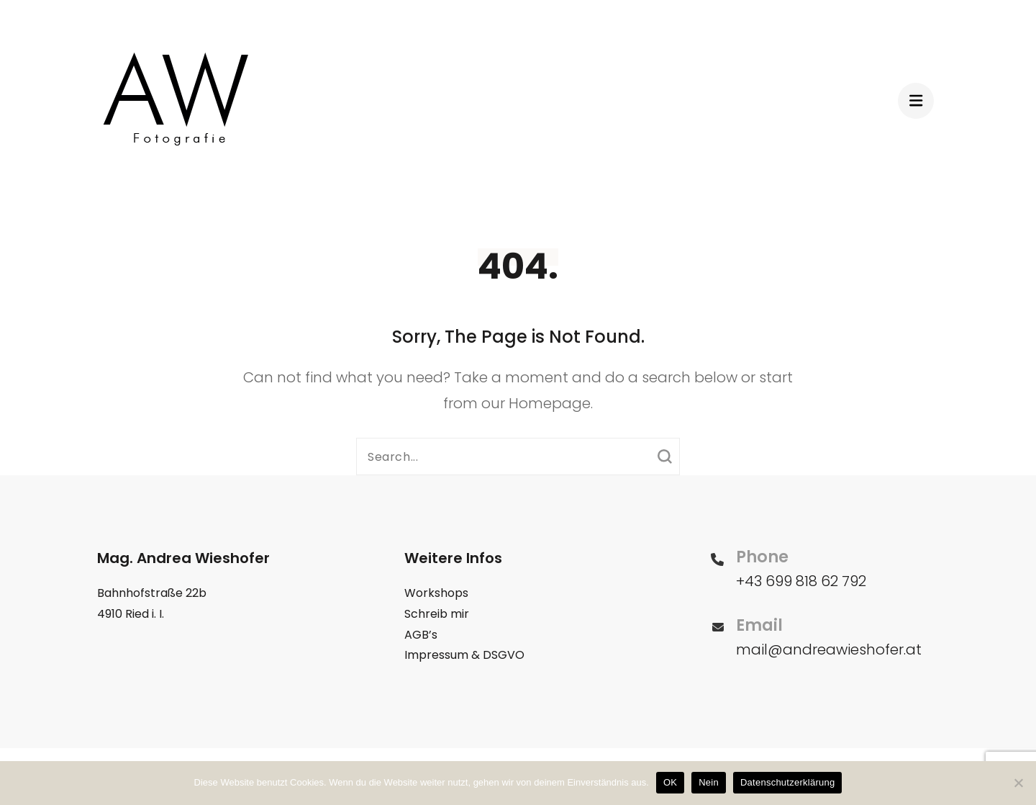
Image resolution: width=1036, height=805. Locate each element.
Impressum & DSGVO (464, 655)
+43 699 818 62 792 (801, 581)
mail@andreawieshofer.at (829, 649)
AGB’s (420, 634)
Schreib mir (436, 614)
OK (670, 782)
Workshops (436, 593)
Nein (709, 782)
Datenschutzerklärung (787, 782)
